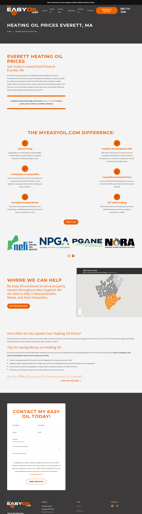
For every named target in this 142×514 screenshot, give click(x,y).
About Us (80, 511)
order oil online (107, 10)
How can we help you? (16, 453)
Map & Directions (48, 512)
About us (71, 222)
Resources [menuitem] (71, 10)
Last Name (38, 425)
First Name (13, 425)
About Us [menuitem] (52, 10)
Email (36, 432)
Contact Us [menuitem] (80, 10)
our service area (16, 306)
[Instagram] (117, 506)
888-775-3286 (125, 10)
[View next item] (73, 256)
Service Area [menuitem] (60, 10)
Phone (12, 432)
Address (12, 439)
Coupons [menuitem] (90, 10)
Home (79, 506)
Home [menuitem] (45, 10)
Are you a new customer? (17, 446)
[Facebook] (112, 506)
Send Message (33, 482)
